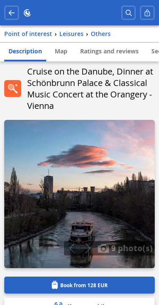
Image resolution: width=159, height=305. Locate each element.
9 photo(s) (125, 248)
